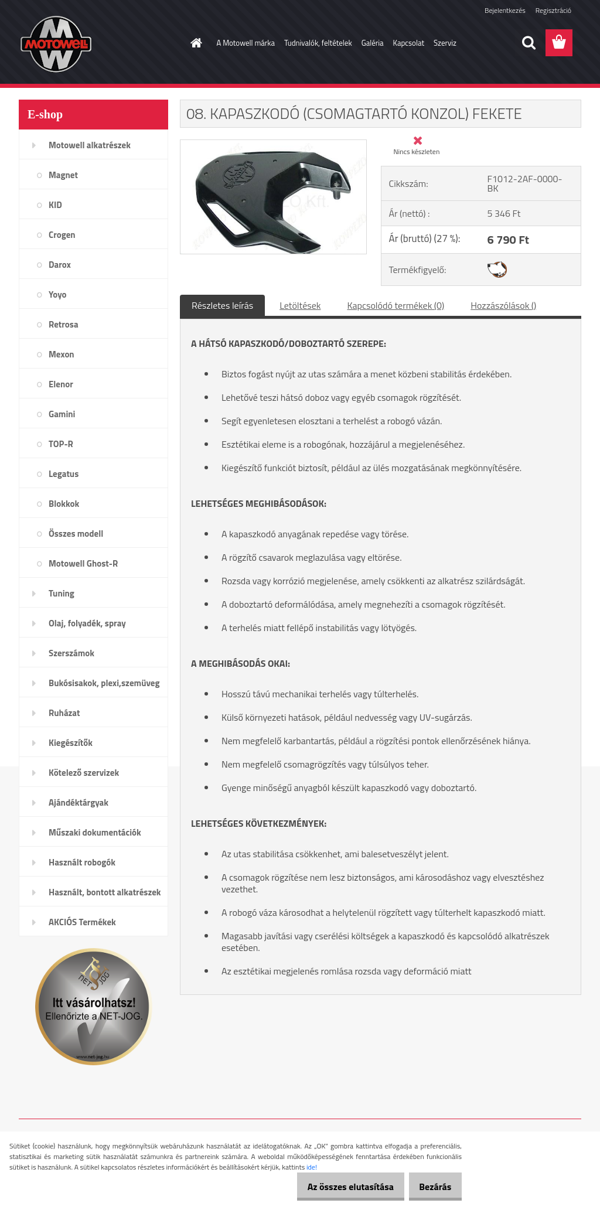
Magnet (63, 175)
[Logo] (99, 43)
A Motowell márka (246, 43)
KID (55, 205)
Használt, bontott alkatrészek (105, 892)
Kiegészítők (71, 742)
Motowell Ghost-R (83, 563)
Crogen (62, 234)
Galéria (373, 43)
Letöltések (300, 305)
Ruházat (64, 713)
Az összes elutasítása (338, 1187)
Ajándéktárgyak (78, 802)
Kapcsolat (408, 43)
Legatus (64, 473)
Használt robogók (82, 862)
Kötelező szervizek (84, 772)
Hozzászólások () (503, 305)
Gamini (62, 414)
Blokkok (64, 503)
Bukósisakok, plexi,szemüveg (104, 683)
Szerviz (445, 43)
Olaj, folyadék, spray (87, 623)
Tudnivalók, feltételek (318, 43)
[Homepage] (194, 42)
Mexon (61, 354)
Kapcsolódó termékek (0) (395, 305)
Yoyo (58, 294)
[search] (528, 42)
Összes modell (76, 533)
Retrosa (64, 324)
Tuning (61, 593)
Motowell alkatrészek (90, 145)
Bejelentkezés (505, 10)
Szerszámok (71, 653)
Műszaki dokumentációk (95, 832)
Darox (60, 264)
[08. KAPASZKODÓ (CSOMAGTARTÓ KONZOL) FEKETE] (273, 145)
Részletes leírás (222, 305)
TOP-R (61, 444)
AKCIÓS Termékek (82, 922)
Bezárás (431, 1187)
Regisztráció (553, 10)
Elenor (61, 384)
